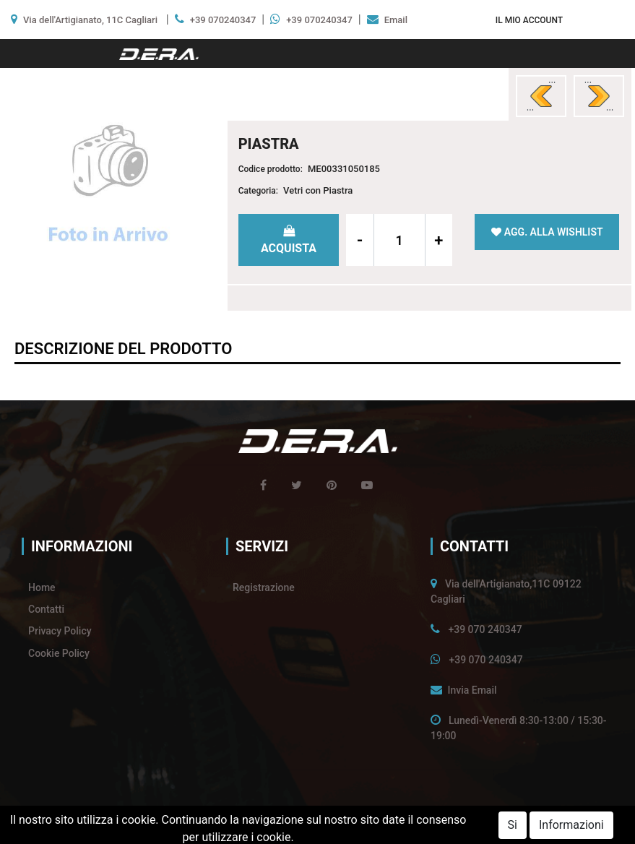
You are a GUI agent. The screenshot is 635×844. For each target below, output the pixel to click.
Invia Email (471, 690)
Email (395, 19)
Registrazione (264, 587)
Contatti (46, 609)
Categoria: (258, 191)
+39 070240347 (223, 19)
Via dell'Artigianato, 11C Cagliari (90, 19)
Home (42, 587)
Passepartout (347, 827)
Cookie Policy (59, 653)
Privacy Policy (60, 631)
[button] (529, 20)
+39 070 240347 (485, 629)
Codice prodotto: (270, 169)
